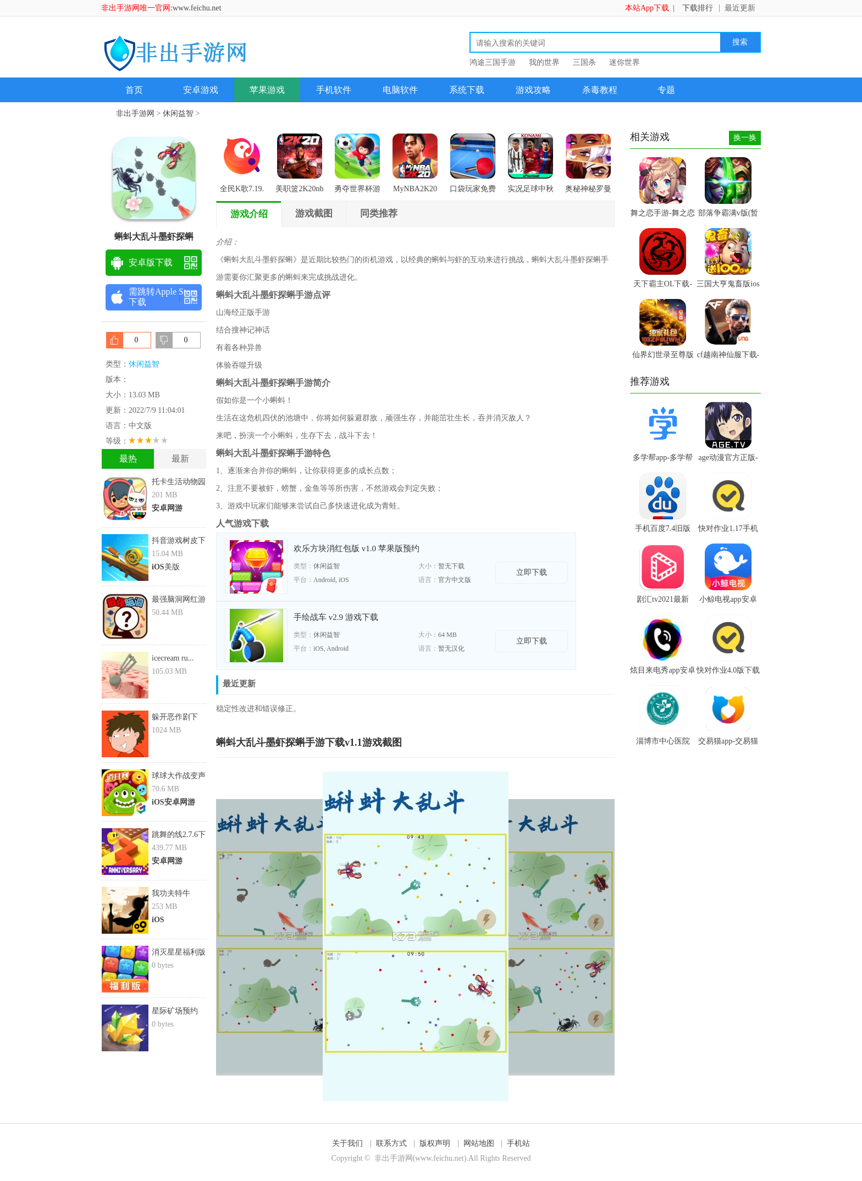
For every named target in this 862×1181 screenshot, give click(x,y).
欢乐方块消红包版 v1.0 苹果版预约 (356, 548)
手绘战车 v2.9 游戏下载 (336, 617)
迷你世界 (624, 62)
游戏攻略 (533, 90)
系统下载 (466, 90)
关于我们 (347, 1143)
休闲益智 (178, 113)
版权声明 (434, 1143)
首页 (134, 90)
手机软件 (333, 90)
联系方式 (391, 1143)
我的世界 (544, 62)
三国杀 (584, 62)
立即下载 (531, 572)
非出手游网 (135, 113)
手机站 (518, 1143)
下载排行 (697, 8)
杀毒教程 (599, 90)
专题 (666, 90)
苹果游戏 (267, 90)
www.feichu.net (197, 8)
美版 (166, 567)
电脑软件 (400, 90)
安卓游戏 (200, 90)
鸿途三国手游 (492, 62)
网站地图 (478, 1143)
